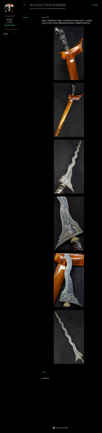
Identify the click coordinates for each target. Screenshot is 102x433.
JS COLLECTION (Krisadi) (47, 5)
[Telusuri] (95, 5)
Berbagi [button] (25, 17)
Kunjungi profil (9, 25)
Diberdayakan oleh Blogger (60, 428)
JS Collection (9, 16)
